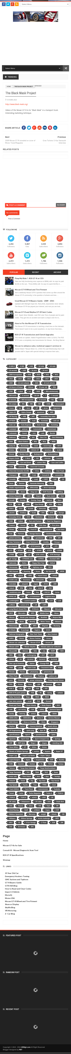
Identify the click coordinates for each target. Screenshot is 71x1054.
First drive (55, 525)
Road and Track (15, 705)
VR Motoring (10, 910)
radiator (60, 693)
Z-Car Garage (31, 822)
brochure (47, 450)
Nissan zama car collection (51, 647)
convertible (59, 475)
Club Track (60, 471)
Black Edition (23, 442)
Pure (30, 684)
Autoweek (13, 433)
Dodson (12, 492)
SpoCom (12, 739)
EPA (43, 513)
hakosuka (12, 563)
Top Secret (55, 781)
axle (42, 433)
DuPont (49, 500)
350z (54, 387)
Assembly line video (48, 416)
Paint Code (32, 668)
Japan (35, 584)
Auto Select (41, 425)
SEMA (54, 714)
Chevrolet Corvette (37, 467)
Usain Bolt (60, 802)
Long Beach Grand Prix (18, 609)
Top (32, 781)
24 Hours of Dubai (16, 387)
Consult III (45, 475)
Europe (61, 513)
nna (44, 651)
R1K (59, 684)
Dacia (11, 483)
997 (39, 404)
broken (59, 450)
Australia (44, 421)
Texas (56, 772)
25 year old (43, 387)
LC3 (42, 601)
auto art (56, 421)
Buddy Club (24, 454)
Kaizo (28, 592)
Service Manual (54, 718)
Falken (20, 521)
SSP (10, 743)
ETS (51, 513)
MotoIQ (32, 622)
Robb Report (46, 705)
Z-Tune (43, 822)
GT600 (59, 550)
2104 (36, 383)
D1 (63, 479)
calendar (47, 458)
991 (23, 404)
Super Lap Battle (28, 756)
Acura (11, 408)
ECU (21, 509)
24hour (30, 387)
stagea (44, 743)
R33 (29, 689)
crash (36, 479)
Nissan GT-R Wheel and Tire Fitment (31, 289)
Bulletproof (38, 454)
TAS (28, 772)
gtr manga (13, 559)
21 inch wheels (23, 383)
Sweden (21, 764)
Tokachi (12, 781)
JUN (50, 588)
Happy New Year (38, 563)
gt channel (13, 546)
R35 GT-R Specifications (13, 855)
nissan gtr (49, 642)
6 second (25, 396)
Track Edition (14, 789)
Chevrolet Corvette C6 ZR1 (19, 471)
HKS (49, 567)
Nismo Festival (35, 638)
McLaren (58, 609)
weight (43, 814)
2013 (11, 379)
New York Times (36, 634)
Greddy (46, 542)
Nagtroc (37, 630)
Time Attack (26, 776)
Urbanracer (25, 802)
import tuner (42, 576)
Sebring (22, 714)
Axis (34, 433)
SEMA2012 (27, 718)
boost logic (47, 446)
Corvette (12, 479)
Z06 (62, 822)
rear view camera (15, 701)
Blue (44, 442)
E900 (28, 504)
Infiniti (54, 576)
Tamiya (60, 764)
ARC (33, 416)
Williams (12, 818)
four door (61, 529)
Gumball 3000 (54, 559)
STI (25, 747)
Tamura (12, 768)
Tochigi (57, 776)
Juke (30, 588)
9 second (42, 400)
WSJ (11, 822)
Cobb (34, 475)
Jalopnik (25, 584)
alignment (57, 408)
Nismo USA (10, 898)
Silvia (43, 722)
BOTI (59, 446)
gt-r (24, 546)
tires (38, 776)
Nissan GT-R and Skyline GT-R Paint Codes (33, 312)
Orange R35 (44, 663)
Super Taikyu (45, 756)
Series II (40, 718)
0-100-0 (12, 366)
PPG (10, 684)
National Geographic (17, 634)
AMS (51, 412)
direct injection (49, 488)
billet (11, 442)
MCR (11, 613)
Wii (63, 814)
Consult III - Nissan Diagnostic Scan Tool (20, 850)
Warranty (32, 814)
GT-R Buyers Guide (13, 882)
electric (12, 513)
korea (57, 592)
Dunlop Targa (36, 500)
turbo (21, 793)
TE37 (46, 772)
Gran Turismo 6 (32, 542)
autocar (25, 429)
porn (11, 680)
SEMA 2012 (13, 718)
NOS (62, 651)
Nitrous (25, 651)
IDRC (30, 576)
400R (38, 391)
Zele (10, 827)
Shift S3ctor (13, 722)
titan (47, 776)
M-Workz (35, 609)
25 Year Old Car (12, 873)
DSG (29, 496)
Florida (22, 529)
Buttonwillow (53, 454)
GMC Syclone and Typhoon (16, 879)
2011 (47, 375)
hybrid (20, 576)
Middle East (44, 613)
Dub (62, 496)
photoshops (48, 672)
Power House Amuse (56, 680)
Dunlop (22, 500)
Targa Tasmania (15, 772)
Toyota (25, 785)
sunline (36, 751)
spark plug (30, 730)
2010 (38, 375)
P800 (11, 668)
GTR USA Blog (11, 886)
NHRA (11, 638)
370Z (11, 391)
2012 (56, 375)
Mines (56, 613)
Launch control (30, 601)
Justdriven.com (15, 592)
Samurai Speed (55, 709)
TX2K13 (12, 797)
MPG (34, 626)
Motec (22, 622)
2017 (47, 379)
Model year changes (27, 617)
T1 (41, 764)
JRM (21, 588)
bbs (33, 437)
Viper (48, 806)
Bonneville (25, 446)
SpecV (27, 735)
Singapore (55, 722)
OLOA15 (54, 659)
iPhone (52, 580)
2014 (20, 379)
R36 (32, 693)
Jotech (11, 588)
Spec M (42, 730)
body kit (12, 446)
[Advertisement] (36, 43)
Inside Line (13, 580)
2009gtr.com (25, 1047)
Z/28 (53, 822)
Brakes (11, 450)
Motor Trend (45, 622)
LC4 (51, 601)
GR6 (50, 538)
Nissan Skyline (30, 647)
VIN (39, 806)
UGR (44, 797)
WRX (57, 818)
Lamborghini (14, 601)
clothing (47, 471)
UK (52, 797)
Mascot (47, 609)
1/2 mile (41, 366)
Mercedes (21, 613)
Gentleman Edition (53, 534)
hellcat (52, 563)
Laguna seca (50, 596)
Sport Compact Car (42, 739)
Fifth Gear (42, 525)
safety (42, 709)
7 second (54, 396)
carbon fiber (41, 462)
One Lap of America (16, 663)
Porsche (21, 680)
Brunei (11, 454)
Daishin (22, 483)
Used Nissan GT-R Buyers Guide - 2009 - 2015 (34, 301)
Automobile (37, 429)
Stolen (44, 747)
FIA (32, 525)
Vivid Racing (14, 810)
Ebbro (11, 509)
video (31, 806)
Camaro (59, 458)
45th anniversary (52, 391)
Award (24, 433)
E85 (19, 504)
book (36, 446)
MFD (33, 613)
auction (24, 421)
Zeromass (21, 827)
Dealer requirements (16, 488)
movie (25, 626)
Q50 (38, 684)
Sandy (11, 714)
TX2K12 (60, 793)
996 (31, 404)
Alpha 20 (12, 412)
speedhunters (41, 735)
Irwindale (12, 584)
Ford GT (34, 529)
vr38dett (37, 810)
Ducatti (12, 500)
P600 (56, 663)
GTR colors (40, 555)
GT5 (29, 550)
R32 (20, 689)
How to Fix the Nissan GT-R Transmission (33, 323)
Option (32, 663)
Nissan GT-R (35, 642)
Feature (12, 525)
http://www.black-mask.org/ (16, 104)
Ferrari (22, 525)
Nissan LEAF (14, 647)
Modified (44, 617)
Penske (12, 672)
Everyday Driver (15, 517)
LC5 (59, 601)
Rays (28, 697)
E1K (10, 504)
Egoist (53, 509)
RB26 (37, 697)
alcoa (46, 408)
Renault (48, 701)
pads (20, 668)
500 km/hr (13, 396)
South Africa (52, 726)
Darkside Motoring (37, 483)
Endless (23, 513)
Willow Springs (26, 818)
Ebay (60, 504)
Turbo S (49, 793)
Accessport (60, 404)
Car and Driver (25, 462)
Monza (11, 622)
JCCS (45, 584)
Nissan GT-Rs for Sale (12, 845)
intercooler (40, 580)
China (37, 471)
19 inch (45, 370)
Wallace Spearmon (16, 814)
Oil (21, 659)
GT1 (47, 546)
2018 (56, 379)
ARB (24, 416)
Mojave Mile (57, 617)
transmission (43, 789)
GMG (28, 538)
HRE (10, 576)
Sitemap (6, 860)
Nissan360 (13, 651)
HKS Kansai (13, 571)
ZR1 (32, 827)
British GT (35, 450)
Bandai (52, 433)
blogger (61, 205)
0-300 (22, 366)
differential (34, 488)
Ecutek (30, 509)
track (54, 785)
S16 (32, 709)
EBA (50, 504)
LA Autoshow (35, 596)
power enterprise (36, 680)
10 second (13, 370)
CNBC (24, 475)
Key (37, 592)
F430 (11, 521)
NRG (11, 655)
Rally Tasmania (14, 697)
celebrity (21, 467)
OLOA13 (42, 659)
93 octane (12, 404)
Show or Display (29, 722)
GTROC (41, 559)
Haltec (24, 563)
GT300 (20, 550)
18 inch (34, 370)
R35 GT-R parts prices (17, 693)
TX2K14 (23, 797)
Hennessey (13, 567)
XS (19, 822)
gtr (29, 555)
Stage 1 (33, 743)
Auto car (12, 425)
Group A (57, 542)
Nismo (21, 638)
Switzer (32, 764)
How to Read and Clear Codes (18, 889)
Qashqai (49, 684)
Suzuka (61, 760)
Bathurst (12, 437)
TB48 (37, 772)
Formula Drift (47, 529)
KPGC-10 (12, 596)
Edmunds (42, 509)
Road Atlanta (31, 705)
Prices (20, 684)
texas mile (13, 776)
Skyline (12, 726)
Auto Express (26, 425)
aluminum (40, 412)
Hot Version (50, 571)
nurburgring (31, 655)
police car (53, 676)
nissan (48, 638)
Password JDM (46, 668)
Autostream (51, 429)
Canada (12, 462)
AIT (37, 408)
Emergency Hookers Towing (17, 876)
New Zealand (52, 634)
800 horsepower (27, 400)
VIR (57, 806)
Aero (28, 408)
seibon (33, 714)
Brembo (23, 450)
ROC (58, 705)
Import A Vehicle (12, 892)
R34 (37, 689)
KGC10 (47, 592)
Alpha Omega (26, 412)
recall (29, 701)
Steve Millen (13, 747)
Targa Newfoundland (48, 768)
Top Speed (13, 785)
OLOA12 (30, 659)
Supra (28, 760)
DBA (51, 483)
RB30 (47, 697)
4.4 (30, 391)
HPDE (62, 571)
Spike (53, 735)
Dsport (38, 496)
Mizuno (12, 617)
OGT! (52, 655)
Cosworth (24, 479)
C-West (27, 458)
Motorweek (13, 626)
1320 (24, 370)
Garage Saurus (35, 534)
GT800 (11, 555)
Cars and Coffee (57, 462)
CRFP (46, 479)
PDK (59, 668)
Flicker (11, 529)
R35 (46, 689)
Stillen (34, 747)
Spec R (53, 730)
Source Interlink (36, 726)
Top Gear (42, 781)
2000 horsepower (15, 375)
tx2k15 (34, 797)
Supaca (47, 751)
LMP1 (44, 605)
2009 (29, 375)
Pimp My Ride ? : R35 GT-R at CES (29, 278)
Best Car (43, 437)
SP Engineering (15, 730)
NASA (48, 630)
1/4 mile (52, 366)
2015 (29, 379)
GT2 (55, 546)
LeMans (12, 605)
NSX (20, 655)
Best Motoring (57, 437)
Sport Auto (25, 739)
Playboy (41, 676)
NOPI (53, 651)
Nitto (35, 651)
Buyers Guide (14, 458)
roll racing (22, 709)
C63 (37, 458)
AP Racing (13, 416)
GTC (21, 555)
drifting (60, 492)
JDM (54, 584)
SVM (11, 764)
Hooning (27, 571)
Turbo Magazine (35, 793)
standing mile (57, 743)
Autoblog (54, 425)
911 (52, 400)
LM (36, 605)
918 (60, 400)
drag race (34, 492)
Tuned (11, 793)
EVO (28, 517)
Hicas (25, 567)
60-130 (36, 396)
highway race (38, 567)
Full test (21, 534)
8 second (12, 400)
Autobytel (12, 429)
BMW (54, 442)
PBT (20, 1050)
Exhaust (51, 517)
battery (23, 437)
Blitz (35, 442)
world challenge (44, 818)
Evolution (39, 517)
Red (38, 701)
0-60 (31, 366)
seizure (44, 714)
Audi (34, 421)
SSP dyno (21, 743)
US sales (38, 802)
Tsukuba (57, 789)
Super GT (59, 751)
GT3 (10, 550)
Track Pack (29, 789)
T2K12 (50, 764)
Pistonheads (27, 676)
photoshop (34, 672)
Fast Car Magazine (54, 521)
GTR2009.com (27, 559)
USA (49, 802)
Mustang (56, 626)
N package (25, 630)
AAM (48, 404)
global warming (15, 538)
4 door (20, 391)
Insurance (26, 580)
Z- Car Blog (10, 914)
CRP (55, 479)
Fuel (10, 534)
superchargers (14, 760)
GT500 (39, 550)
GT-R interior (35, 546)
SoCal (22, 726)
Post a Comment (14, 219)
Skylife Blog (10, 907)
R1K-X (11, 689)
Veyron (20, 806)
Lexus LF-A (25, 605)
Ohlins (11, 659)
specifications (14, 735)
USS (10, 806)
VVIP (57, 810)
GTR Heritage (55, 555)
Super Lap (13, 756)
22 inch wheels (49, 383)
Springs (58, 739)
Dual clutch (51, 496)
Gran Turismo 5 (15, 542)
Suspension (40, 760)
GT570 (49, 550)
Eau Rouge (39, 504)
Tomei (22, 781)
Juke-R (40, 588)
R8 (40, 693)
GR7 (59, 538)
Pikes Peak (13, 676)
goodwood (40, 538)
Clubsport (13, 475)
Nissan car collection (17, 642)
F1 (61, 517)
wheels (54, 814)
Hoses (38, 571)
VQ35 (26, 810)
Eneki (34, 513)
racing (49, 693)
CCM (11, 467)
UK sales (12, 802)
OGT (43, 655)
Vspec (47, 810)
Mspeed (45, 626)
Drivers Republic (15, 496)
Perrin (22, 672)
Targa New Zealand (27, 768)
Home (5, 840)
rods (11, 709)
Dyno (60, 500)
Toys (35, 785)
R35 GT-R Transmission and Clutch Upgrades (34, 334)
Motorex (58, 622)
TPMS (44, 785)
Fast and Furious (35, 521)
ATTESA (12, 421)
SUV (51, 760)
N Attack (12, 630)
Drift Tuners (47, 492)
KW (23, 596)
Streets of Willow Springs (18, 751)
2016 (38, 379)
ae (20, 408)
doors (23, 492)
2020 (11, 383)
